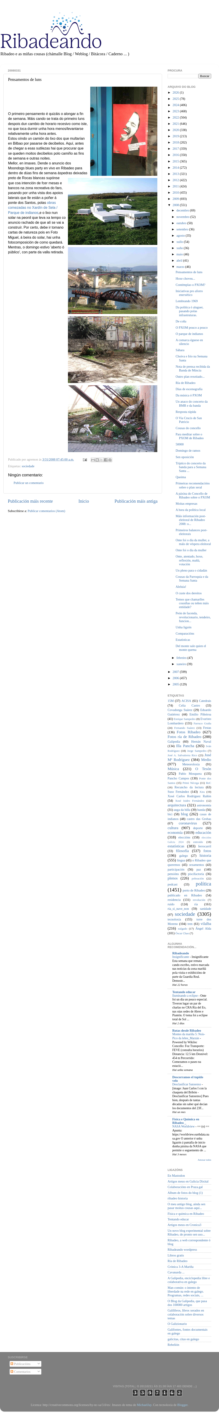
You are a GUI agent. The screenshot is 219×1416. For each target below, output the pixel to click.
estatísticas (176, 846)
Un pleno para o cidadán (191, 570)
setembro (183, 229)
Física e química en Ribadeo (186, 1213)
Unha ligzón (184, 627)
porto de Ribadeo (194, 890)
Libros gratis (176, 1255)
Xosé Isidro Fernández (189, 800)
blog (184, 814)
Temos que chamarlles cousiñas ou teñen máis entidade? (192, 603)
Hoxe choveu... (185, 278)
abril (180, 260)
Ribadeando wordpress (182, 1249)
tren (189, 924)
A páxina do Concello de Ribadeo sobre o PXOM (193, 495)
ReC (208, 783)
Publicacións (20, 1364)
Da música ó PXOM (189, 395)
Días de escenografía (189, 389)
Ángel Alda (203, 928)
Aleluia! (181, 586)
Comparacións (185, 633)
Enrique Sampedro (185, 719)
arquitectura (177, 805)
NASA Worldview (183, 1126)
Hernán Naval (201, 741)
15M (171, 701)
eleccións (184, 837)
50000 (180, 444)
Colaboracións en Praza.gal (185, 1187)
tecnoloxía (174, 919)
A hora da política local (191, 510)
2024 (176, 105)
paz (198, 869)
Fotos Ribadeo (188, 732)
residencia (174, 900)
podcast (172, 884)
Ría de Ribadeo (186, 383)
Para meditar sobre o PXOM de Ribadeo (190, 436)
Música (173, 769)
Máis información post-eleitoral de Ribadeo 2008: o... (191, 520)
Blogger (182, 1405)
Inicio (83, 501)
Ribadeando (180, 953)
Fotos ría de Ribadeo (184, 737)
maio (180, 254)
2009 (176, 199)
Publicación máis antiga (136, 501)
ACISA (186, 701)
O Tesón (203, 769)
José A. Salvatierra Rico (182, 755)
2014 (176, 167)
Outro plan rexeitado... (190, 376)
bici (170, 814)
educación (203, 832)
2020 (176, 130)
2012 (176, 180)
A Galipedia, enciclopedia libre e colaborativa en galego (189, 1280)
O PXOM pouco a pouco (192, 327)
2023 (176, 111)
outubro (182, 223)
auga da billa (182, 809)
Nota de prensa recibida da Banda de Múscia (193, 368)
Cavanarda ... (176, 1272)
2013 (176, 174)
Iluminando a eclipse (185, 995)
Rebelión (173, 1344)
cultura (173, 828)
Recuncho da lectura (189, 787)
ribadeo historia (178, 1198)
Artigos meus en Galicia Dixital (188, 1181)
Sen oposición (185, 457)
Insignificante (181, 957)
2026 (176, 92)
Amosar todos (204, 1159)
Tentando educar (184, 992)
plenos (173, 878)
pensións (173, 874)
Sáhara (180, 350)
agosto (181, 235)
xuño (180, 248)
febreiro (182, 658)
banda (201, 809)
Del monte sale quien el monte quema (191, 648)
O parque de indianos (189, 334)
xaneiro (182, 664)
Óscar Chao (182, 933)
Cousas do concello (188, 428)
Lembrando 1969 (187, 301)
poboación (198, 878)
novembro (183, 217)
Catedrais (205, 701)
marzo (181, 266)
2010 (176, 192)
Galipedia (174, 741)
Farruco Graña (202, 723)
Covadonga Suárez (180, 710)
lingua (181, 860)
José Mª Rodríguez (189, 757)
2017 (176, 148)
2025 (176, 98)
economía (175, 832)
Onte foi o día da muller (191, 550)
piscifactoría (196, 874)
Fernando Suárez (184, 728)
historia (205, 855)
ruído (171, 904)
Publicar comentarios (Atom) (46, 511)
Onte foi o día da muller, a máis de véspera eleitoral (193, 542)
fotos (207, 851)
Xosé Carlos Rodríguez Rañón (189, 796)
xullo (180, 242)
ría (196, 904)
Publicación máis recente (30, 501)
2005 (176, 684)
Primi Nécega (191, 783)
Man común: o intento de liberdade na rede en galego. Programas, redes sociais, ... (186, 1291)
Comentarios (20, 1371)
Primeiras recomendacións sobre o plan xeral (193, 485)
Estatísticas (183, 639)
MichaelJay (144, 1405)
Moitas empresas (186, 503)
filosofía (182, 851)
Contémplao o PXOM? (190, 285)
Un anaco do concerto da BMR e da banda (192, 403)
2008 (176, 205)
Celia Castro (189, 705)
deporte (198, 828)
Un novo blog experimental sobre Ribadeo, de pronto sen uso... (189, 1232)
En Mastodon (176, 1175)
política (203, 884)
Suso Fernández (178, 791)
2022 (176, 117)
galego (183, 855)
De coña (181, 321)
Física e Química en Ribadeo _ (185, 1121)
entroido (198, 842)
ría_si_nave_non (178, 908)
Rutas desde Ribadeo (186, 1030)
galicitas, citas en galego (183, 1339)
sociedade (28, 466)
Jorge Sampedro (196, 750)
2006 (176, 678)
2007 (176, 672)
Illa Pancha (185, 746)
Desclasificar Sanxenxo (187, 1084)
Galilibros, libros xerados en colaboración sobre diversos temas (186, 1314)
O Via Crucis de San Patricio (189, 420)
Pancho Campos (178, 778)
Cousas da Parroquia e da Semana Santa (192, 578)
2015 (176, 161)
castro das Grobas (199, 819)
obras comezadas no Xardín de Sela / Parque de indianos (32, 207)
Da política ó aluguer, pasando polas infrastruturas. (189, 311)
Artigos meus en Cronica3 (184, 1225)
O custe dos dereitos (189, 593)
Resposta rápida (186, 412)
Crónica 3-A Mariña (181, 1266)
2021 (176, 123)
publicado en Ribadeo (185, 895)
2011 (176, 186)
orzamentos (196, 865)
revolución (199, 900)
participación (176, 869)
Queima (181, 477)
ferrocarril (204, 846)
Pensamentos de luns (189, 272)
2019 (176, 136)
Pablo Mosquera (190, 773)
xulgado (182, 928)
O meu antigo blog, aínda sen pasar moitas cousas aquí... (186, 1206)
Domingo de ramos (188, 450)
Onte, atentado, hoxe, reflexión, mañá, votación (189, 560)
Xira (202, 791)
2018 (176, 142)
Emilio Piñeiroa (200, 714)
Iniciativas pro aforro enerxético (189, 293)
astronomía (204, 805)
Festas (207, 728)
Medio (206, 760)
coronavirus (188, 823)
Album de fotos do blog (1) (185, 1193)
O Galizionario (177, 1324)
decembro (183, 210)
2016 (176, 155)
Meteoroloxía (191, 764)
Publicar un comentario (29, 483)
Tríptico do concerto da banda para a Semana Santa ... (191, 467)
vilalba (206, 924)
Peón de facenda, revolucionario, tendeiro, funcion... (193, 617)
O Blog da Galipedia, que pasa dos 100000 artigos (187, 1303)
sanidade (205, 908)
